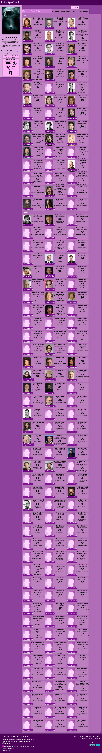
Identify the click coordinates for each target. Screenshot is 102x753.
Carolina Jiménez (38, 422)
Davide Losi (82, 655)
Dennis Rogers (38, 578)
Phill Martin (60, 199)
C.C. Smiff (60, 70)
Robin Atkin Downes (60, 187)
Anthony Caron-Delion (37, 565)
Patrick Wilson (38, 96)
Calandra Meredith (37, 642)
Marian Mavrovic (38, 694)
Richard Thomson (38, 134)
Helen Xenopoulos (82, 215)
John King (60, 241)
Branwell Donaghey (82, 57)
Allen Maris (82, 280)
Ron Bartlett (60, 357)
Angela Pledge (82, 694)
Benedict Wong (37, 57)
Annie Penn (38, 186)
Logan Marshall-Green (82, 32)
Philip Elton (38, 228)
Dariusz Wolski (60, 215)
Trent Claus (38, 461)
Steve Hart (38, 591)
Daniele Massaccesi (60, 436)
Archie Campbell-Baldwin (60, 643)
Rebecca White (82, 552)
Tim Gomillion (60, 487)
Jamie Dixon (82, 435)
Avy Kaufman (82, 357)
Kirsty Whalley (60, 318)
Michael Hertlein (60, 331)
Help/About (95, 2)
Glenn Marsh (60, 629)
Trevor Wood (82, 474)
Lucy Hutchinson (60, 96)
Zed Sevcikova (38, 160)
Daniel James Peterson (82, 83)
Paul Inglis (60, 604)
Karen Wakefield (38, 474)
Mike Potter (82, 578)
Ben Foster (60, 526)
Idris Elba (38, 31)
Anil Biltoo (38, 109)
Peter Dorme (60, 409)
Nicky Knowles (60, 617)
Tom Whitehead (60, 228)
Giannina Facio (82, 96)
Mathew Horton (60, 694)
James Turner (38, 655)
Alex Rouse (60, 513)
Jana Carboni (82, 539)
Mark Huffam (82, 267)
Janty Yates (82, 344)
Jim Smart (60, 591)
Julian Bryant (82, 565)
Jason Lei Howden (60, 461)
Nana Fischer (38, 487)
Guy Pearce (60, 31)
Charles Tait (82, 513)
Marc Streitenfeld (60, 344)
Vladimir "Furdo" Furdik (38, 70)
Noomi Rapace (38, 18)
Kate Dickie (60, 57)
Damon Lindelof (60, 254)
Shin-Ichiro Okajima (38, 174)
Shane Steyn (82, 70)
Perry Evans (38, 526)
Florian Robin (38, 122)
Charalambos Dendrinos (60, 174)
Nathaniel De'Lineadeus (82, 462)
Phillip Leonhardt (82, 487)
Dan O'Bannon (38, 370)
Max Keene (82, 241)
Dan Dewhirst (38, 199)
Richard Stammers (60, 500)
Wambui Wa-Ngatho (60, 148)
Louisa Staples (60, 109)
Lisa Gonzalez (82, 617)
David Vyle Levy (82, 642)
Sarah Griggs (82, 707)
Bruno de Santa (37, 681)
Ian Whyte (37, 83)
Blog (85, 2)
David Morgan (38, 668)
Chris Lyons (38, 396)
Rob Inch (38, 409)
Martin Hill (60, 552)
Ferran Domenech (38, 500)
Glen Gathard (82, 422)
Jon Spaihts (82, 254)
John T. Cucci (82, 383)
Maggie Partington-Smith (82, 682)
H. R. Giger (38, 435)
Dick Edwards (82, 668)
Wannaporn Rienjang (82, 148)
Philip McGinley (60, 134)
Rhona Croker (38, 147)
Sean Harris (38, 44)
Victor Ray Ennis (38, 305)
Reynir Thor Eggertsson (82, 161)
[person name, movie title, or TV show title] (37, 2)
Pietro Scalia (82, 293)
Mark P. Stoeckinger (60, 306)
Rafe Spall (60, 44)
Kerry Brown (60, 578)
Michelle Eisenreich (60, 293)
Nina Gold (37, 357)
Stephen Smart (38, 448)
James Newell (38, 720)
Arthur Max (60, 396)
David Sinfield (38, 552)
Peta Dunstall (60, 448)
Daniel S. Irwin (82, 331)
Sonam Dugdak (60, 160)
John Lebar (60, 83)
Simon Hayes (38, 383)
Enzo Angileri (38, 513)
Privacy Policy (6, 750)
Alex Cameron (82, 591)
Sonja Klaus (60, 474)
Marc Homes (60, 539)
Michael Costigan (60, 280)
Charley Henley (60, 422)
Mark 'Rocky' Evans (37, 604)
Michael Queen (38, 539)
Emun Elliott (82, 44)
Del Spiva (38, 318)
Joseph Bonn (82, 305)
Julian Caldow (82, 629)
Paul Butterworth (38, 617)
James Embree (82, 109)
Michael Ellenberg (38, 280)
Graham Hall (82, 500)
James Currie (82, 186)
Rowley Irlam (60, 383)
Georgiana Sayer (60, 707)
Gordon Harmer (82, 604)
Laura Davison (38, 707)
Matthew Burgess (60, 122)
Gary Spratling (82, 526)
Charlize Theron (82, 18)
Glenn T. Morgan (38, 344)
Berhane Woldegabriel (82, 174)
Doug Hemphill (82, 370)
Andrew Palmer (37, 254)
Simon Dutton (82, 720)
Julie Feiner (38, 331)
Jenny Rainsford (82, 134)
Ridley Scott (38, 215)
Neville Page (82, 448)
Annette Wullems (38, 293)
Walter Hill (37, 267)
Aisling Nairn (60, 565)
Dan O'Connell (82, 396)
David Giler (60, 267)
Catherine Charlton (37, 630)
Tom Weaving (38, 241)
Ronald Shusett (60, 370)
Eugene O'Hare (82, 122)
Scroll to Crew (75, 7)
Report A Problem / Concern (91, 738)
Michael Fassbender (60, 19)
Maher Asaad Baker (60, 682)
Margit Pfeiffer (82, 318)
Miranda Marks (60, 655)
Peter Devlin (60, 720)
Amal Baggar (60, 668)
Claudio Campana (82, 228)
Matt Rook (82, 199)
